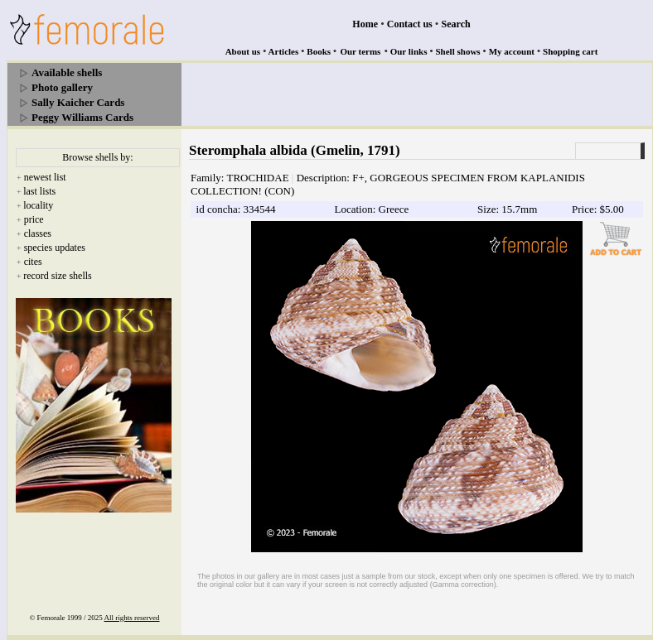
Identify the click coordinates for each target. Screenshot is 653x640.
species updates (54, 247)
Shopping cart (570, 51)
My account (511, 51)
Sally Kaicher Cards (77, 102)
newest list (45, 177)
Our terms (360, 51)
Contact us (410, 24)
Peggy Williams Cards (82, 117)
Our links (409, 51)
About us (243, 51)
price (34, 219)
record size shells (57, 276)
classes (37, 233)
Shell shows (458, 51)
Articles (283, 51)
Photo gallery (62, 87)
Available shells (66, 72)
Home (365, 24)
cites (33, 261)
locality (38, 205)
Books (319, 51)
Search (456, 24)
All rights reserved (132, 618)
